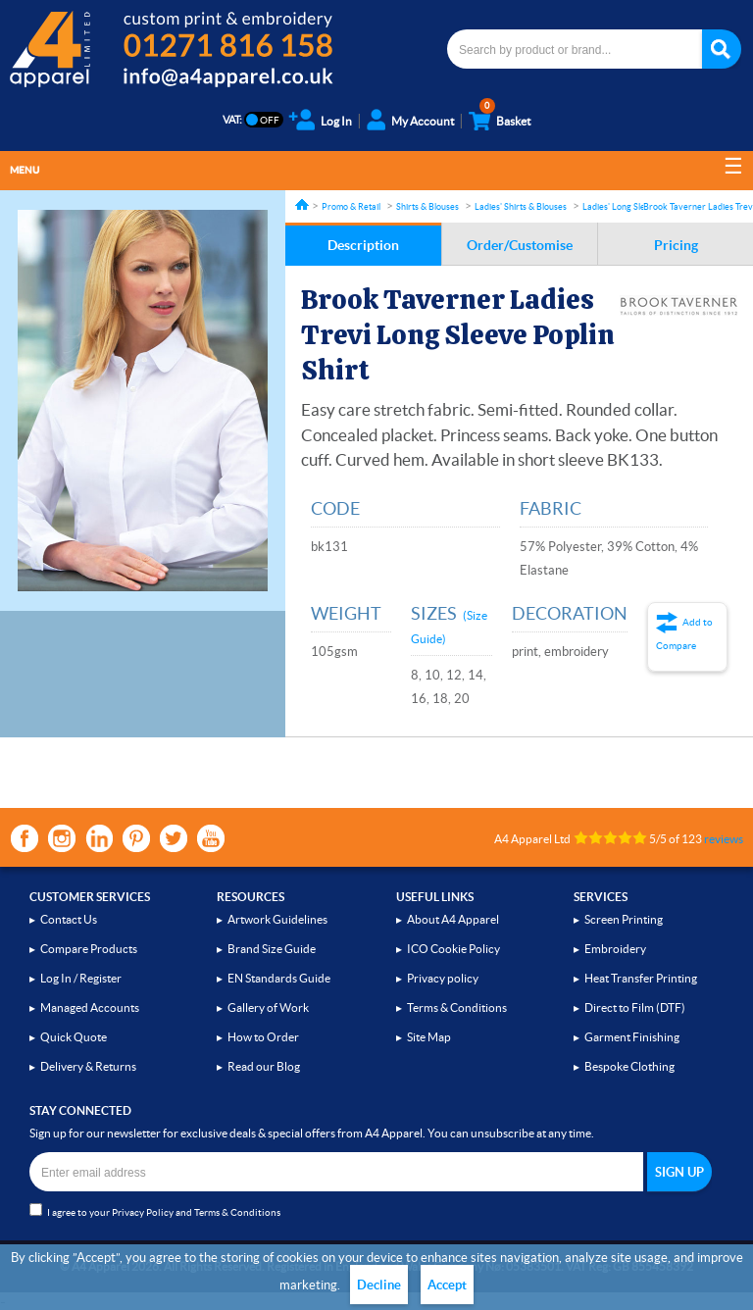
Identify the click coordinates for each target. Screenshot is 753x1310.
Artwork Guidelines (277, 919)
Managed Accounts (89, 1007)
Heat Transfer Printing (640, 978)
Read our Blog (263, 1066)
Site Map (429, 1037)
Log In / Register (81, 978)
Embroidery (615, 948)
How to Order (263, 1037)
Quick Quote (73, 1037)
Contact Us (68, 919)
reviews (723, 838)
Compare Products (88, 948)
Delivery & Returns (88, 1066)
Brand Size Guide (271, 948)
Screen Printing (623, 919)
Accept (447, 1285)
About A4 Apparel (453, 919)
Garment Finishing (631, 1037)
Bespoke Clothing (629, 1066)
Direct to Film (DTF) (634, 1007)
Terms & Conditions (457, 1007)
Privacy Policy (143, 1212)
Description (363, 245)
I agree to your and (154, 1210)
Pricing (676, 245)
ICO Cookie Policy (453, 948)
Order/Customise (520, 245)
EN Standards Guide (278, 978)
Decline (379, 1285)
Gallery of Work (268, 1007)
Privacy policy (442, 978)
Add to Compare (684, 634)
